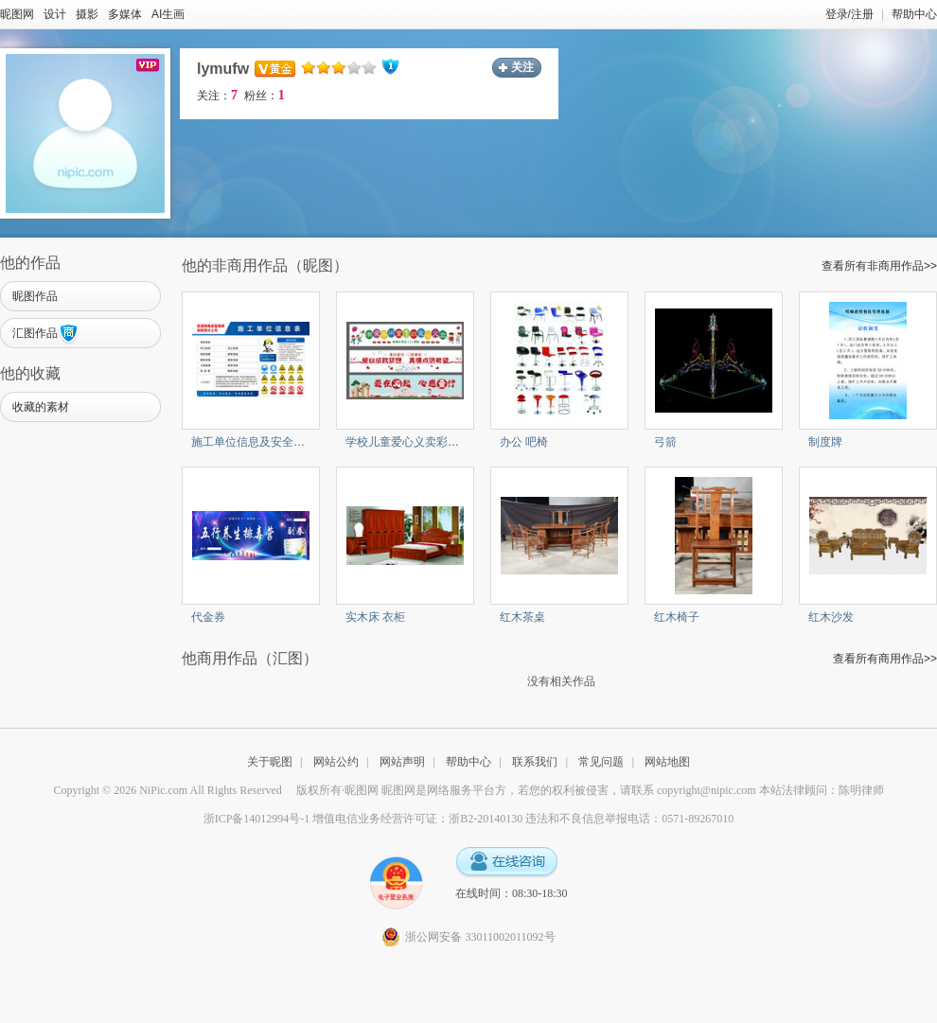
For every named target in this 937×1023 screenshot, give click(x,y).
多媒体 (125, 14)
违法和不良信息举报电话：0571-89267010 (629, 818)
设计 (55, 14)
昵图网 (17, 14)
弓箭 (665, 442)
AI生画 (168, 14)
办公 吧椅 (524, 442)
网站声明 (402, 761)
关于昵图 (269, 761)
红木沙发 (831, 617)
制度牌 (825, 442)
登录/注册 (849, 14)
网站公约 (336, 761)
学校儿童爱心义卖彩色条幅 (413, 442)
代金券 (208, 617)
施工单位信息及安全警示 (253, 442)
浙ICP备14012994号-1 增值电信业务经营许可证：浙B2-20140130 (363, 818)
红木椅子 (676, 617)
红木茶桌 (522, 617)
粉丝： (264, 95)
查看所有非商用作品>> (879, 266)
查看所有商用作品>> (885, 658)
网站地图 (667, 761)
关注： (217, 95)
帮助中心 (914, 14)
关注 (522, 67)
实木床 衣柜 (375, 617)
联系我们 (534, 761)
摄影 (87, 14)
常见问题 (601, 761)
